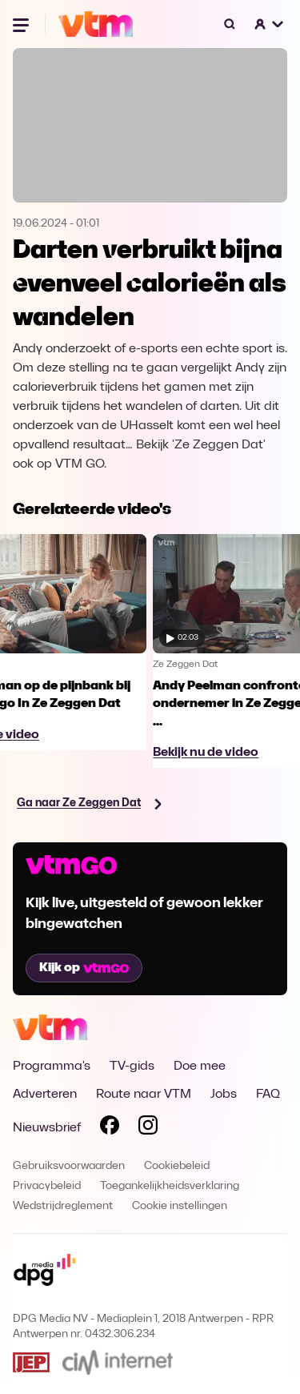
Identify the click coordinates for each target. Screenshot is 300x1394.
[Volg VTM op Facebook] (109, 1128)
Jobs (223, 1094)
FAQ (268, 1094)
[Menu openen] (22, 24)
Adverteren (45, 1094)
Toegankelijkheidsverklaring (169, 1186)
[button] (269, 24)
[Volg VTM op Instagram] (148, 1128)
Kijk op (84, 968)
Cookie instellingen (179, 1206)
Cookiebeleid (177, 1166)
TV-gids (132, 1066)
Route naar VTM (143, 1094)
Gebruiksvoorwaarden (69, 1166)
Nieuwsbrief (47, 1128)
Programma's (51, 1066)
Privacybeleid (47, 1186)
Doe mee (200, 1066)
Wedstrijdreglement (63, 1206)
